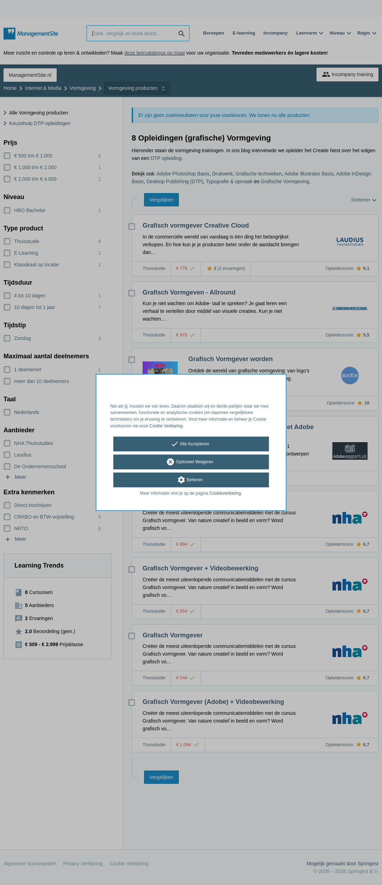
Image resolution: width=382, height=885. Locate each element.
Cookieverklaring (225, 493)
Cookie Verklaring (166, 425)
